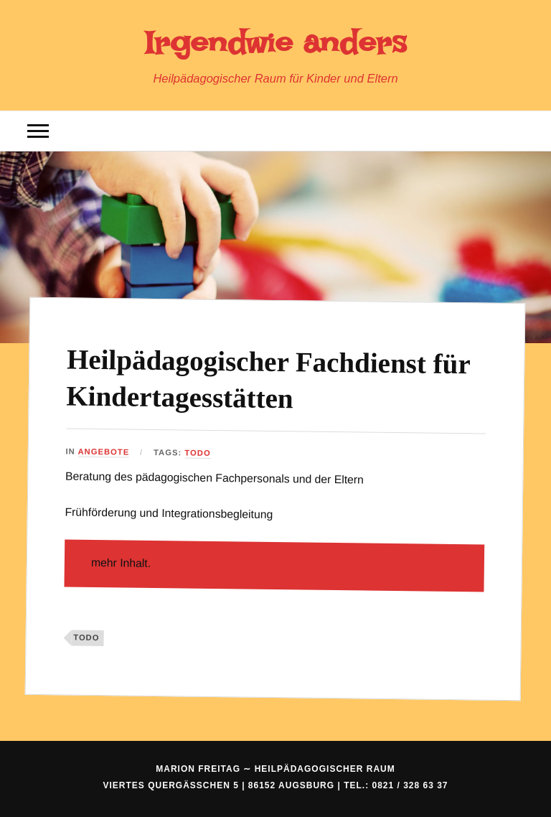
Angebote (104, 452)
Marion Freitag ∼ (275, 769)
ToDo (198, 453)
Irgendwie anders (275, 43)
